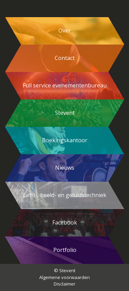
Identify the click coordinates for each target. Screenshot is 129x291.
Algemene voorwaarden (64, 277)
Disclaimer (64, 284)
